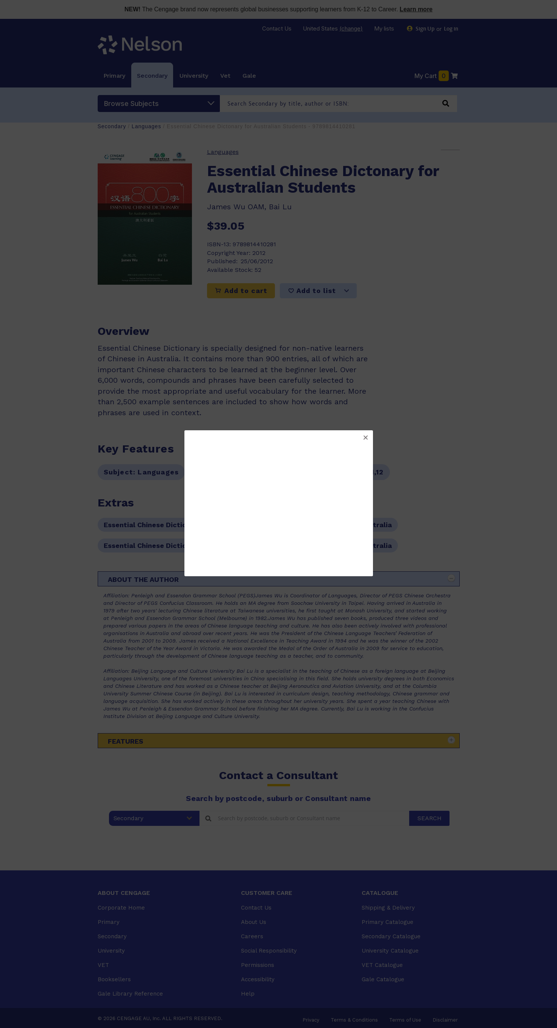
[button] (365, 438)
